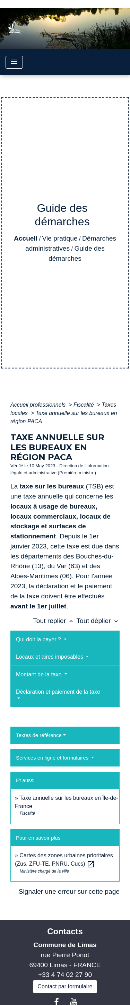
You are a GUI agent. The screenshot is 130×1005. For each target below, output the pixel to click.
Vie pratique (60, 238)
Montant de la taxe (39, 674)
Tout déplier (98, 620)
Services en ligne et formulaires (53, 758)
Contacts (65, 931)
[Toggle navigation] (14, 62)
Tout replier (54, 620)
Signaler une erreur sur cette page (69, 891)
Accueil (25, 238)
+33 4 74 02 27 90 (65, 974)
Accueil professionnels (38, 405)
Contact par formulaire (64, 986)
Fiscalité (84, 405)
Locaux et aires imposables (50, 657)
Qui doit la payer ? (39, 639)
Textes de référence (39, 735)
